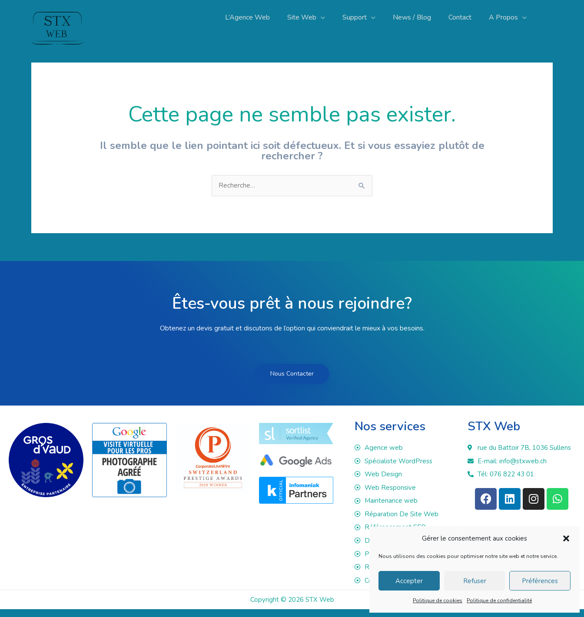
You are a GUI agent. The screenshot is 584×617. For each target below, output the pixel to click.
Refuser (474, 581)
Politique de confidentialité (499, 600)
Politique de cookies (437, 600)
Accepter (409, 581)
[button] (566, 538)
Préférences (540, 581)
